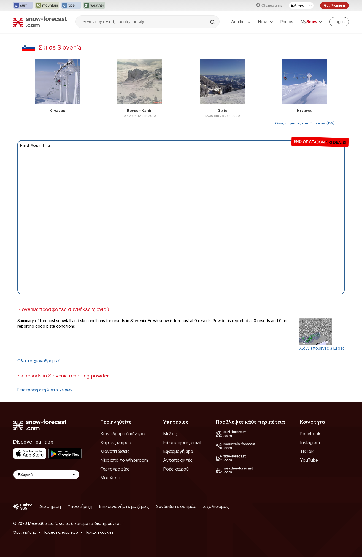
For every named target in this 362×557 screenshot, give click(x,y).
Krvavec (57, 110)
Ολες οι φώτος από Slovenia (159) (304, 123)
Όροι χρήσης (24, 532)
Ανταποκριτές (178, 460)
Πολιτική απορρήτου (60, 532)
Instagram (310, 442)
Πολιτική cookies (99, 532)
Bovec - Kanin (140, 110)
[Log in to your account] (339, 21)
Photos (286, 21)
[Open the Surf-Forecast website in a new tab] (23, 5)
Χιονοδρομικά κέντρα (122, 433)
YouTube (309, 460)
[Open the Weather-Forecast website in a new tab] (94, 5)
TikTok (307, 451)
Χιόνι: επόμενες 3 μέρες (322, 348)
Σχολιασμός (216, 506)
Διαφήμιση (50, 506)
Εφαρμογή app (178, 451)
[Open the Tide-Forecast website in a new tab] (71, 5)
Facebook (310, 433)
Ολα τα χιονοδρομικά (39, 360)
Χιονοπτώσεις (115, 451)
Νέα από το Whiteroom (124, 460)
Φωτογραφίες (114, 469)
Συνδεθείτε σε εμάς (176, 506)
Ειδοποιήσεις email (182, 442)
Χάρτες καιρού (115, 442)
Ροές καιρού (176, 469)
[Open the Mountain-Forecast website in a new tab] (47, 5)
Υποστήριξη (79, 506)
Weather (240, 21)
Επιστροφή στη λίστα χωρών (44, 389)
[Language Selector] (301, 5)
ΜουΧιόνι (110, 477)
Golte (222, 110)
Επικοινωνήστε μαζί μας (124, 506)
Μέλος (170, 433)
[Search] (213, 22)
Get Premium (334, 5)
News (265, 21)
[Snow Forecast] (40, 21)
